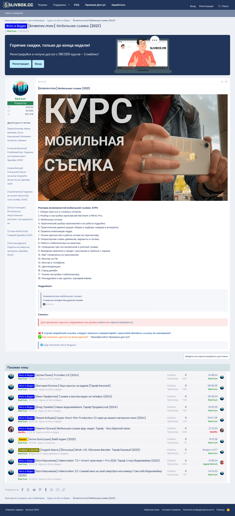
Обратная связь (152, 509)
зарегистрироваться (121, 322)
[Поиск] (223, 6)
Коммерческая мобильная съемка (62, 296)
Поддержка (59, 5)
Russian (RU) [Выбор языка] (32, 509)
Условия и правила (171, 509)
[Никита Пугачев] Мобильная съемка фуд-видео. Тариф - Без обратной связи (82, 428)
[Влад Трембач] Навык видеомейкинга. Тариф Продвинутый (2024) (76, 407)
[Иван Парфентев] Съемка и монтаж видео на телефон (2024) (73, 396)
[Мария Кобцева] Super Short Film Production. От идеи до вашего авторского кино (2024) (90, 418)
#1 (226, 81)
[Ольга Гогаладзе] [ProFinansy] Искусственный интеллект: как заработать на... (20, 215)
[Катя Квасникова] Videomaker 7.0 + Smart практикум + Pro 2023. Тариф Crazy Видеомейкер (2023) (97, 460)
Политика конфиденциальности (198, 509)
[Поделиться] (222, 82)
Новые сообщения (14, 13)
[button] (68, 5)
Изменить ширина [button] (14, 509)
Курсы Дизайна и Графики (55, 453)
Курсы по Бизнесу (46, 442)
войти (101, 322)
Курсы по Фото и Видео (50, 378)
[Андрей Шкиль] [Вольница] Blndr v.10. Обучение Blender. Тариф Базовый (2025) (90, 450)
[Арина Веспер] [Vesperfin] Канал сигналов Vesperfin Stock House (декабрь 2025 (18, 176)
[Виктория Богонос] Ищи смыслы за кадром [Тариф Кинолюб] (73, 386)
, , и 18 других (59, 345)
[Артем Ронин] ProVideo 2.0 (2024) (57, 375)
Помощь (220, 509)
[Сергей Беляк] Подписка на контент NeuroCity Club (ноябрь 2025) (19, 195)
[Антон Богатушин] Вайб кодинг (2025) (52, 439)
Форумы (42, 5)
